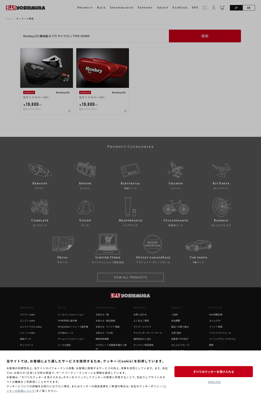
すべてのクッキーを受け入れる (214, 371)
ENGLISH (214, 382)
